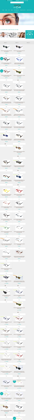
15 (5, 170)
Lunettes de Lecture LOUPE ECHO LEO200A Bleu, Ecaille (17, 193)
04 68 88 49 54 (17, 0)
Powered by (32, 408)
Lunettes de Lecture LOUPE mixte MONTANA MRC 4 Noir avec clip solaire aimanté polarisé (17, 103)
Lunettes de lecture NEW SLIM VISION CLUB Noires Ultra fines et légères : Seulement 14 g (28, 370)
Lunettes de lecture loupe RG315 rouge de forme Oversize (28, 156)
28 (28, 53)
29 (5, 53)
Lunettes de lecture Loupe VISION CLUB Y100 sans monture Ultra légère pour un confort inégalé (5, 383)
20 (5, 79)
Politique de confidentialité (11, 404)
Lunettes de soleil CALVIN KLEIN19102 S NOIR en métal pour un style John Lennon (17, 282)
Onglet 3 (28, 42)
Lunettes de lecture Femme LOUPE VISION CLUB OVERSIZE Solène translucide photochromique (28, 296)
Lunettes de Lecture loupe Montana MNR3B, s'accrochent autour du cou (6, 63)
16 (5, 182)
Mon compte (22, 0)
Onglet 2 (17, 42)
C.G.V (9, 405)
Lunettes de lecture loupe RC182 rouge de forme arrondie (5, 168)
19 (5, 65)
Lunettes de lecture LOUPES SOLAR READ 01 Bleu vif (28, 232)
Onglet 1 (5, 42)
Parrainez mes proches (31, 402)
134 (17, 219)
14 (29, 258)
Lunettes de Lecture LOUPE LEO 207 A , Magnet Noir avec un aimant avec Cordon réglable (28, 90)
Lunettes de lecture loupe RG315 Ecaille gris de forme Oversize (28, 168)
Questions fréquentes (11, 402)
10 (17, 359)
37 (28, 384)
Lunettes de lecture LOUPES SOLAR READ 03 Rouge (28, 244)
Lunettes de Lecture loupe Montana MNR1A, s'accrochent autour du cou (28, 78)
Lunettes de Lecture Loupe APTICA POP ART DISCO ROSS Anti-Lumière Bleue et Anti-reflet (28, 383)
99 (28, 219)
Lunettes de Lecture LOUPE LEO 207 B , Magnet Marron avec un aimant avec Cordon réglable (17, 90)
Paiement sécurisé (11, 400)
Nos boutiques (23, 405)
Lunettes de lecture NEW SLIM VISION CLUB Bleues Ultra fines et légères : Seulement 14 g (6, 358)
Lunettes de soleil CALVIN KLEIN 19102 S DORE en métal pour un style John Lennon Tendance (17, 218)
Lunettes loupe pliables (2, 401)
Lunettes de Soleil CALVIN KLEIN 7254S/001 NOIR (28, 217)
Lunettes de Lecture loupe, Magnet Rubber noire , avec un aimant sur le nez (6, 193)
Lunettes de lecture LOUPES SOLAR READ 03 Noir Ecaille (5, 269)
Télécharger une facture (31, 401)
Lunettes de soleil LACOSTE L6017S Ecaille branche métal (28, 63)
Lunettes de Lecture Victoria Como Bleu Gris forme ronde (5, 295)
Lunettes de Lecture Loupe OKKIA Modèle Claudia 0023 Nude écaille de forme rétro (5, 206)
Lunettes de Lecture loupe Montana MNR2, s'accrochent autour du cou (5, 90)
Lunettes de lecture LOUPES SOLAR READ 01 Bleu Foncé (17, 256)
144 (27, 65)
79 (6, 219)
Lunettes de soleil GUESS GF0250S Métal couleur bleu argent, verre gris (17, 144)
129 (28, 104)
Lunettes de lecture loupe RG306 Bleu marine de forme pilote (17, 168)
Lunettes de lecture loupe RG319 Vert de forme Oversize (17, 180)
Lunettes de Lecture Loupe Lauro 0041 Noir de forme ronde (28, 51)
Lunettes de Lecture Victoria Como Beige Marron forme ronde (5, 308)
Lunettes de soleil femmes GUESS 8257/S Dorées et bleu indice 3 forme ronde (28, 103)
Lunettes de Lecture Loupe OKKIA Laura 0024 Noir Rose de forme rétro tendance (5, 117)
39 (4, 359)
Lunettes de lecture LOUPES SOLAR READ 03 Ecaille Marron (5, 256)
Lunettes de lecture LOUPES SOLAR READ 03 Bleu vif (5, 232)
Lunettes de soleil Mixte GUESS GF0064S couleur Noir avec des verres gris (28, 129)
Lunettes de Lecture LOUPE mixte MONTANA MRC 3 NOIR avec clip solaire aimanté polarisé (5, 78)
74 (29, 65)
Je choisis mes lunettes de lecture (10, 29)
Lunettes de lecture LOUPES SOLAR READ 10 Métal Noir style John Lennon (28, 257)
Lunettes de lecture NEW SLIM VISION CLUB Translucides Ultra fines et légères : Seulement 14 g (17, 383)
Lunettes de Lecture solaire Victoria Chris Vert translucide (5, 51)
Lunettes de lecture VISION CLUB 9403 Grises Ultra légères (5, 333)
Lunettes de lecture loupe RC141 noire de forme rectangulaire (5, 180)
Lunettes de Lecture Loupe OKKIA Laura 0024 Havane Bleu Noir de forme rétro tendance (5, 144)
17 (17, 170)
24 (17, 92)
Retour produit (32, 400)
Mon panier (26, 0)
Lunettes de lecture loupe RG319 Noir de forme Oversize (17, 205)
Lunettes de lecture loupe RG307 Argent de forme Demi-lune (28, 180)
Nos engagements (11, 401)
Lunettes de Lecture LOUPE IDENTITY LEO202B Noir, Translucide (28, 193)
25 (29, 297)
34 (27, 246)
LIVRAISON (9, 0)
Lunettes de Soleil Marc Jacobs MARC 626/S (5, 217)
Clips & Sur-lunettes (2, 402)
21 (28, 182)
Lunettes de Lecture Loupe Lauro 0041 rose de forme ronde (17, 63)
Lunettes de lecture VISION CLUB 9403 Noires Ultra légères (5, 345)
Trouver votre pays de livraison (29, 394)
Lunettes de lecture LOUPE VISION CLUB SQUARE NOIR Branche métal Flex (28, 357)
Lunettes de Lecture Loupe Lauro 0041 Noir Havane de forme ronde (28, 117)
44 (4, 283)
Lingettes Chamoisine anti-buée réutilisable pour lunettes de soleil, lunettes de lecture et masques (17, 358)
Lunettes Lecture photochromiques (4, 400)
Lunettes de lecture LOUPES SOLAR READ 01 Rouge (28, 269)
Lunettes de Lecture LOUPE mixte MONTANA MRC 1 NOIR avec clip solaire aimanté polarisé (5, 103)
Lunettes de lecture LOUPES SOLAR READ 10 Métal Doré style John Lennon (5, 282)
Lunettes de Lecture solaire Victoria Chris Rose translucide (17, 51)
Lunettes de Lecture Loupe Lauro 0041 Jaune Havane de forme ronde (28, 143)
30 (5, 207)
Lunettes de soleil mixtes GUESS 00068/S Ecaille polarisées (17, 117)
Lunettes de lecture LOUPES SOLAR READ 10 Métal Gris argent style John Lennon (17, 269)
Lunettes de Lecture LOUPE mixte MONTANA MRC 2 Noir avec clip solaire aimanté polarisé (17, 78)
